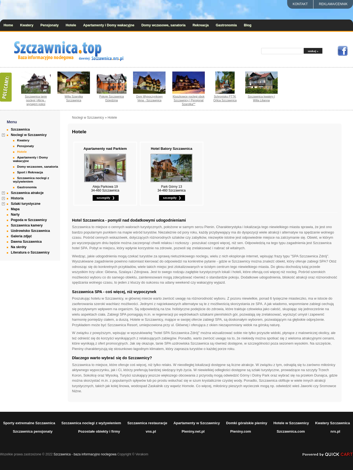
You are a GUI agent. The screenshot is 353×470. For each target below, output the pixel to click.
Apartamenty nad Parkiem (105, 149)
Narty (15, 214)
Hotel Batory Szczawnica (171, 149)
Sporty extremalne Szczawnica (29, 423)
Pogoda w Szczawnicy (29, 220)
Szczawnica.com (291, 431)
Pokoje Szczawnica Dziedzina (111, 98)
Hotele (71, 25)
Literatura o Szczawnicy (30, 252)
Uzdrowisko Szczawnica (30, 231)
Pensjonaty (49, 25)
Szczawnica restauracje (147, 423)
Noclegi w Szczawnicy (29, 135)
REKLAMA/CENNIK (333, 4)
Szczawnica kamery (27, 225)
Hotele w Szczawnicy (291, 423)
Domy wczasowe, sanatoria (163, 25)
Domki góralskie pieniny (246, 423)
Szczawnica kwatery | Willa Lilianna (261, 98)
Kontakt (300, 4)
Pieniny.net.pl (193, 431)
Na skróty (18, 247)
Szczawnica (20, 129)
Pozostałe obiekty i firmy (99, 431)
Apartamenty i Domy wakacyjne (108, 25)
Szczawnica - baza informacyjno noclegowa (85, 454)
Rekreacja (201, 25)
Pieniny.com (240, 431)
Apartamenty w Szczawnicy (196, 423)
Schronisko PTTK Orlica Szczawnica (225, 98)
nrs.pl (335, 431)
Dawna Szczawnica (26, 242)
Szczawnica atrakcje (27, 193)
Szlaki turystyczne (25, 204)
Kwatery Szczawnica (332, 423)
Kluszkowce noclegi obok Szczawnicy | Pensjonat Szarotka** (189, 100)
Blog (247, 25)
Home (8, 25)
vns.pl (151, 431)
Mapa (15, 209)
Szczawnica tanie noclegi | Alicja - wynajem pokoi (36, 100)
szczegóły (103, 197)
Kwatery (26, 25)
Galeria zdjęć (21, 236)
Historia (17, 198)
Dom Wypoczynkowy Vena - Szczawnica (149, 98)
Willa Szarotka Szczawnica (73, 98)
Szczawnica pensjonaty (33, 431)
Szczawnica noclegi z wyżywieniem (31, 179)
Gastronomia (226, 25)
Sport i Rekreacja (30, 172)
